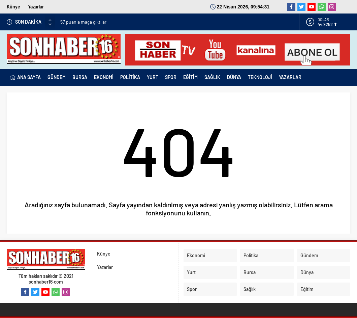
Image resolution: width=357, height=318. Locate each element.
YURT (152, 77)
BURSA (79, 77)
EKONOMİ (103, 77)
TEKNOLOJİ (260, 77)
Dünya (307, 272)
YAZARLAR (290, 77)
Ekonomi (196, 255)
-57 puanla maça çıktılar (82, 22)
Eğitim (307, 289)
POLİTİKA (130, 77)
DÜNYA (234, 77)
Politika (251, 255)
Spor (192, 289)
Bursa (250, 272)
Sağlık (250, 289)
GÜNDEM (56, 77)
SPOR (170, 77)
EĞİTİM (190, 77)
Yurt (191, 272)
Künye (13, 6)
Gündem (309, 255)
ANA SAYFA (25, 77)
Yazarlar (36, 6)
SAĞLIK (212, 77)
